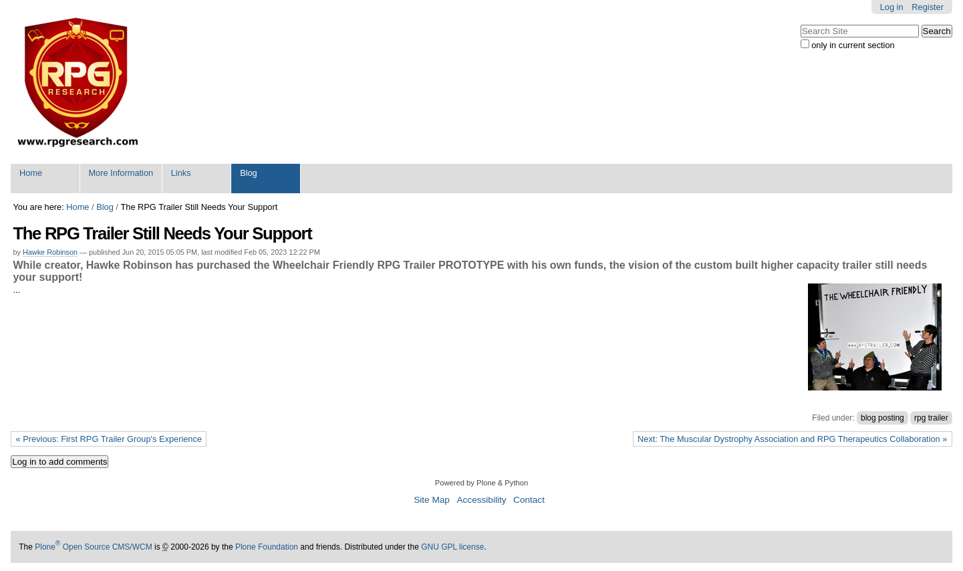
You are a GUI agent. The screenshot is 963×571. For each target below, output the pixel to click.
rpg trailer (931, 418)
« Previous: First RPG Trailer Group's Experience (109, 439)
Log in (892, 7)
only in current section (852, 45)
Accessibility (481, 500)
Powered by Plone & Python (481, 483)
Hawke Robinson (50, 252)
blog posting (882, 418)
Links (181, 173)
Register (928, 7)
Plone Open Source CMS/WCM (93, 547)
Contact (529, 500)
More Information (120, 173)
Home (30, 173)
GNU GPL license (452, 547)
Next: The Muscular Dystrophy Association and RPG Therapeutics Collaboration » (792, 439)
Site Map (432, 500)
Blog (248, 173)
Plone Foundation (266, 547)
